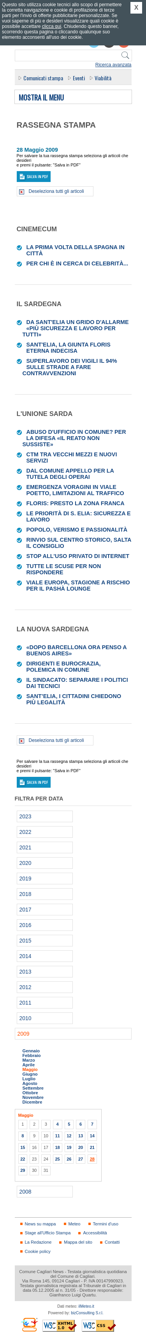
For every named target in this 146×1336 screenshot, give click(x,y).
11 (57, 1135)
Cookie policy (38, 1251)
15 (22, 1147)
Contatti (112, 1242)
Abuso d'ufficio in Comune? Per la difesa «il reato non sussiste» (74, 438)
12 (69, 1135)
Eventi (79, 78)
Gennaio (31, 1050)
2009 (24, 1034)
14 (92, 1135)
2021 (25, 847)
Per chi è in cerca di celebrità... (77, 263)
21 (92, 1147)
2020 (25, 863)
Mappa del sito (78, 1242)
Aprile (29, 1064)
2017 (25, 909)
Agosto (30, 1083)
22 (22, 1159)
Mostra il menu (41, 98)
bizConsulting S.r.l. (87, 1313)
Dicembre (32, 1102)
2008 (25, 1192)
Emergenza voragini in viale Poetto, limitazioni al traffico (75, 490)
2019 (25, 878)
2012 (25, 987)
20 (80, 1147)
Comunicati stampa (43, 78)
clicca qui (51, 26)
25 (57, 1159)
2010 (25, 1018)
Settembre (33, 1088)
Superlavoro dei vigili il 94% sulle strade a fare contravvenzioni (70, 367)
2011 (25, 1003)
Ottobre (30, 1092)
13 (80, 1135)
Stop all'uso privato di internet (78, 556)
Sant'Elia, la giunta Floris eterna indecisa (68, 347)
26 (69, 1159)
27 (80, 1159)
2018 (25, 894)
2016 (25, 925)
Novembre (33, 1097)
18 (57, 1147)
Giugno (30, 1074)
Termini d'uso (105, 1224)
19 (69, 1147)
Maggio (30, 1069)
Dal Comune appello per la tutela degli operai (70, 474)
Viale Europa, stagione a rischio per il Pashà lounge (78, 585)
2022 (25, 832)
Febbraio (32, 1055)
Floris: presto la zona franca (75, 503)
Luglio (29, 1078)
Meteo (75, 1224)
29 (22, 1170)
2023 (25, 816)
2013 (25, 972)
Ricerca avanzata (113, 65)
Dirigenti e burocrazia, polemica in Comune (63, 666)
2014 (25, 956)
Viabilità (103, 78)
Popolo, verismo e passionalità (77, 530)
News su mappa (40, 1224)
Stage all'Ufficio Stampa (48, 1232)
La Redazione (38, 1242)
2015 (25, 940)
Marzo (29, 1060)
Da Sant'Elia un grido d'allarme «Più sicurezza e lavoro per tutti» (76, 328)
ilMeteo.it (86, 1306)
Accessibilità (95, 1232)
